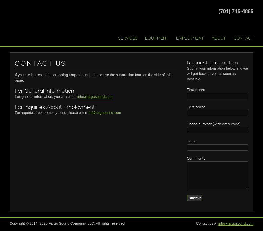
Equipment (156, 38)
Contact (243, 38)
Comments (196, 158)
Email (191, 141)
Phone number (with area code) (214, 124)
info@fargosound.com (94, 96)
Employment (190, 38)
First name (196, 90)
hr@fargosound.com (104, 113)
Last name (196, 107)
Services (127, 38)
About (219, 38)
